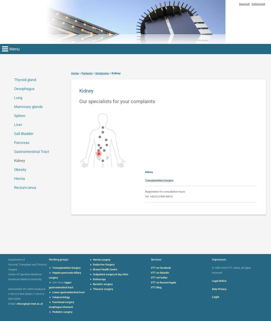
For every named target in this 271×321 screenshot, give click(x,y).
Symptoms (102, 73)
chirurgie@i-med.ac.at (30, 303)
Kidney (19, 160)
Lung (18, 98)
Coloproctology (61, 297)
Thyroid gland (25, 80)
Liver (18, 125)
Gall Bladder (24, 134)
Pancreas (21, 142)
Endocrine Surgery (103, 264)
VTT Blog (156, 287)
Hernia (19, 178)
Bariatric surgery (103, 284)
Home (75, 73)
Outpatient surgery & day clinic (110, 274)
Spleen (19, 116)
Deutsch (244, 4)
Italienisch (258, 4)
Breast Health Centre (105, 269)
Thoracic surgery (103, 289)
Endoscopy (99, 279)
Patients (87, 73)
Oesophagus (24, 89)
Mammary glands (28, 107)
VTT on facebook (161, 267)
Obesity (20, 169)
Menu (14, 49)
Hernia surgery (101, 259)
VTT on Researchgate (163, 282)
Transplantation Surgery (159, 180)
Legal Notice (219, 280)
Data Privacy (219, 289)
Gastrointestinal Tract (31, 151)
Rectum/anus (25, 187)
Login (215, 297)
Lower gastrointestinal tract (68, 292)
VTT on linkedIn (160, 272)
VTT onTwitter (159, 277)
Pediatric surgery (62, 311)
